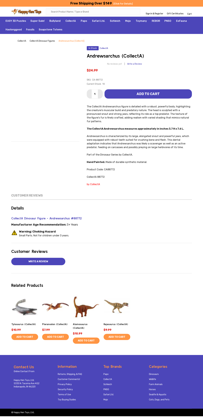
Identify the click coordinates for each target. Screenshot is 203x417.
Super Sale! (37, 21)
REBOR (156, 21)
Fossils (30, 30)
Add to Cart (148, 95)
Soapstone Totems (50, 30)
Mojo (128, 21)
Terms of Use (64, 395)
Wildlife (152, 380)
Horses (152, 390)
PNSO (167, 21)
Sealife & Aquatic (157, 395)
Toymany (141, 21)
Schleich (115, 21)
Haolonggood (14, 30)
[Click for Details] (123, 3)
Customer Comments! (69, 380)
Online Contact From (24, 372)
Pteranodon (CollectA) (54, 325)
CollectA (70, 21)
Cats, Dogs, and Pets (159, 400)
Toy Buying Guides (67, 400)
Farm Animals (156, 385)
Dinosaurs (154, 375)
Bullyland (55, 21)
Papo (84, 21)
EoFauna (181, 21)
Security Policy (65, 390)
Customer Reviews (27, 196)
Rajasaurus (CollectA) (116, 325)
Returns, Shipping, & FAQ (70, 375)
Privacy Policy (65, 385)
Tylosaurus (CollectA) (23, 325)
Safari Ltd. (98, 21)
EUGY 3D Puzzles (16, 21)
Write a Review (134, 64)
